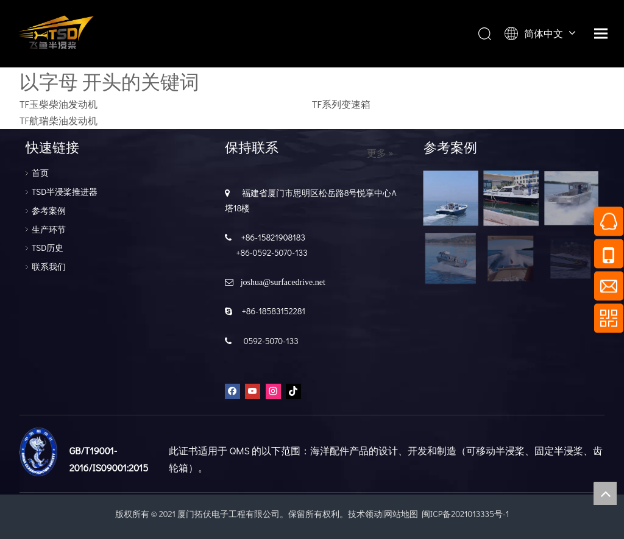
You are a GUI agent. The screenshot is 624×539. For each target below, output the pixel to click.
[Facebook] (232, 391)
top (605, 493)
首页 (40, 172)
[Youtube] (252, 391)
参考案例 (49, 210)
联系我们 (49, 266)
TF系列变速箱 (341, 103)
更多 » (380, 153)
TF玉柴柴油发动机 (59, 103)
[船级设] (38, 452)
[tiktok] (293, 391)
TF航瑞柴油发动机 (59, 120)
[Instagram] (273, 391)
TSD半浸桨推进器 (65, 191)
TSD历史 (47, 247)
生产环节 (49, 229)
